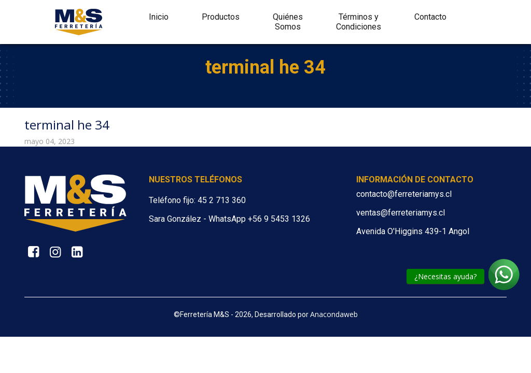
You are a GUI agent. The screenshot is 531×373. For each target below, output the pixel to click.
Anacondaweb (334, 314)
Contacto (430, 17)
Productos (221, 17)
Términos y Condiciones (358, 22)
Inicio (159, 17)
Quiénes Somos (288, 22)
